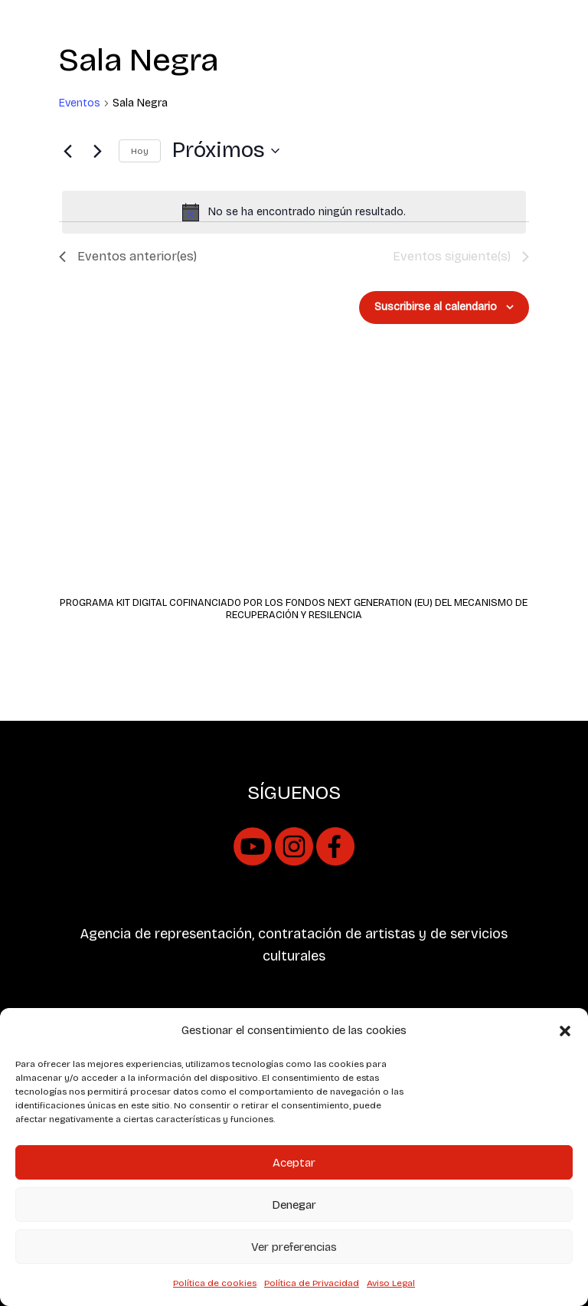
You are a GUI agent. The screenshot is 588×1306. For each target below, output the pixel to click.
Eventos (79, 103)
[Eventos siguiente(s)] (98, 151)
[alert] (294, 212)
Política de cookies (214, 1283)
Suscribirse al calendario (435, 306)
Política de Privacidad (311, 1283)
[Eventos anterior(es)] (68, 151)
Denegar (294, 1205)
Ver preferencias (294, 1247)
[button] (565, 1031)
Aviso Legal (391, 1283)
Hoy (140, 151)
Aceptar (294, 1163)
